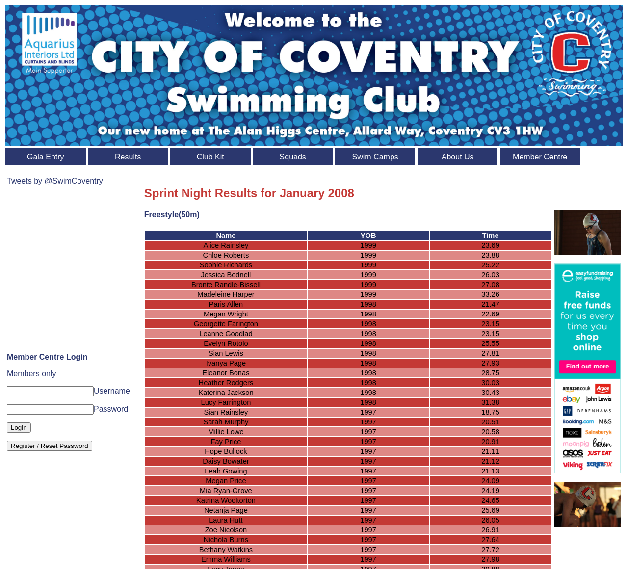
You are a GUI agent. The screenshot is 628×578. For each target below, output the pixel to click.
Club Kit (210, 157)
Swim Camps (375, 157)
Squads (293, 157)
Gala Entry (45, 157)
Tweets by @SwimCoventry (55, 181)
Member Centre (540, 157)
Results (128, 157)
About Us (458, 157)
